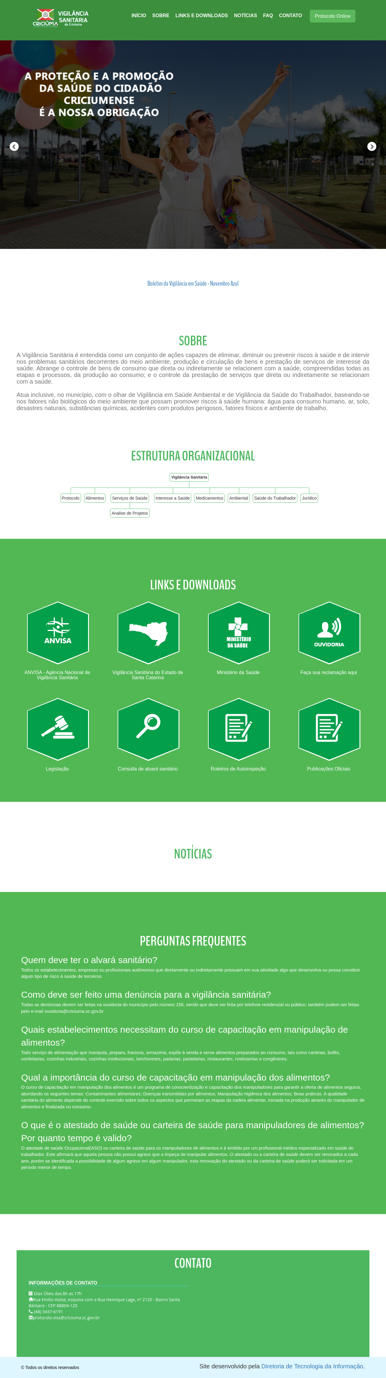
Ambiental (238, 498)
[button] (9, 127)
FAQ (268, 15)
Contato (290, 15)
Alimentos (95, 498)
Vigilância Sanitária (189, 477)
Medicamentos (209, 498)
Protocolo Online (332, 16)
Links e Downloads (202, 15)
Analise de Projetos (130, 513)
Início (138, 15)
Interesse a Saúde (173, 498)
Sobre (160, 15)
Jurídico (309, 498)
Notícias (245, 15)
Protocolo (71, 498)
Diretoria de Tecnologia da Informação (312, 1366)
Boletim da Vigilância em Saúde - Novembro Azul (193, 283)
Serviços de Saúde (130, 498)
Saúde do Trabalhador (275, 498)
